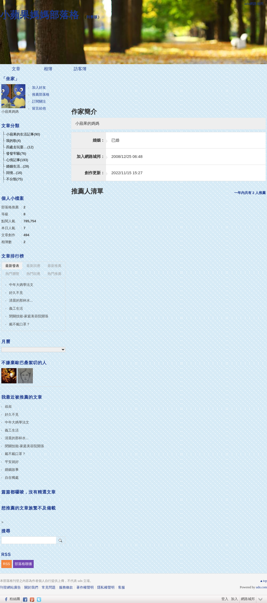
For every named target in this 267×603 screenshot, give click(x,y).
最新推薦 (54, 266)
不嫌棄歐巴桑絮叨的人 (24, 362)
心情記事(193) (17, 160)
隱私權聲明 (106, 587)
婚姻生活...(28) (17, 166)
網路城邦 (248, 599)
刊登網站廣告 (10, 587)
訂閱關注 (39, 101)
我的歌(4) (13, 141)
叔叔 (8, 406)
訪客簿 (80, 69)
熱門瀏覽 (12, 274)
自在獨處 (12, 478)
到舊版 (92, 17)
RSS (6, 564)
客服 (121, 587)
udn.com (261, 587)
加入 (234, 599)
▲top (263, 581)
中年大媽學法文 (21, 285)
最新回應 (33, 266)
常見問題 (49, 587)
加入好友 (39, 87)
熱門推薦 (54, 274)
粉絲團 (15, 599)
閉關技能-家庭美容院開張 (28, 316)
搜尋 (60, 540)
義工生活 (16, 308)
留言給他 (39, 108)
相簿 (48, 69)
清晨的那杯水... (21, 300)
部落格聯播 (23, 564)
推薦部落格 (40, 94)
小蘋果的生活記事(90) (23, 134)
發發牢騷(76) (16, 153)
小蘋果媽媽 (10, 112)
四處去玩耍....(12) (20, 147)
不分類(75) (14, 179)
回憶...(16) (14, 173)
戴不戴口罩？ (19, 324)
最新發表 (12, 266)
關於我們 (31, 587)
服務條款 (66, 587)
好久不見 (16, 293)
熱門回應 (33, 274)
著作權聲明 (85, 587)
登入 (224, 599)
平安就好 (12, 462)
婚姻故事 (12, 470)
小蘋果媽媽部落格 (39, 14)
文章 (16, 69)
